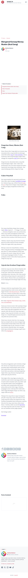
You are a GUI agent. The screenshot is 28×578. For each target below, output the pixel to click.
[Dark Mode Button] (26, 2)
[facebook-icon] (2, 567)
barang (23, 183)
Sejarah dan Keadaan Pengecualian (10, 93)
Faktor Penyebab (6, 88)
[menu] (2, 2)
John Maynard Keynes (14, 291)
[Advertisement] (14, 21)
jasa (4, 184)
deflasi (11, 392)
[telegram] (13, 449)
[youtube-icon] (10, 567)
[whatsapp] (10, 449)
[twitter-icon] (5, 567)
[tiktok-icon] (13, 567)
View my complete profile (7, 563)
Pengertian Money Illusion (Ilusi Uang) (10, 86)
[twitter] (8, 449)
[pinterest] (16, 449)
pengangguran (9, 330)
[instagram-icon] (7, 567)
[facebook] (5, 449)
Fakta (3, 91)
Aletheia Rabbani (11, 552)
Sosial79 (10, 1)
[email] (19, 449)
